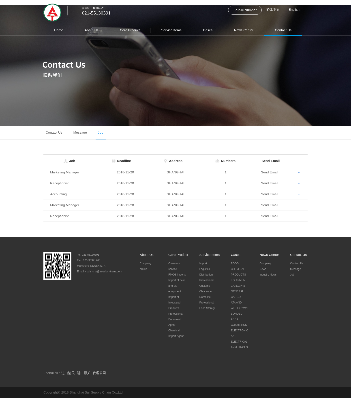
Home (58, 30)
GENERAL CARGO (237, 294)
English (294, 9)
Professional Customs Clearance (206, 286)
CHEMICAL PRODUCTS (238, 271)
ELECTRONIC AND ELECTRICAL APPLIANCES (239, 339)
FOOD (235, 263)
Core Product (130, 30)
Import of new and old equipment (176, 286)
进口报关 (83, 373)
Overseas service (174, 266)
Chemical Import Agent (176, 333)
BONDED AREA (236, 316)
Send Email (271, 161)
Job (100, 132)
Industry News (267, 274)
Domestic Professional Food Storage (207, 302)
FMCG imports (177, 274)
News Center (243, 30)
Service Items (171, 30)
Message (80, 132)
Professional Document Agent (175, 319)
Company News (265, 266)
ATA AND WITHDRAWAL (239, 305)
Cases (208, 30)
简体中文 (273, 9)
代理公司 (99, 373)
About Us (91, 30)
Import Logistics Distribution (206, 269)
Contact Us (283, 30)
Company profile (145, 266)
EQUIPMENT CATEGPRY (239, 283)
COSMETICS (239, 324)
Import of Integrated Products (174, 302)
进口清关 (68, 373)
